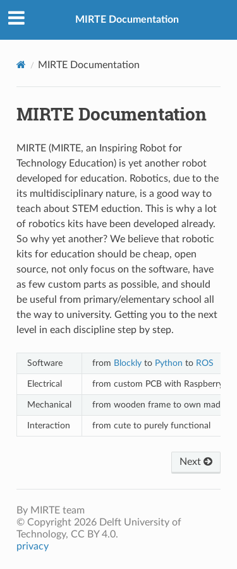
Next (195, 462)
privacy (32, 546)
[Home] (21, 64)
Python (169, 363)
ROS (205, 363)
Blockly (128, 363)
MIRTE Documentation (127, 20)
